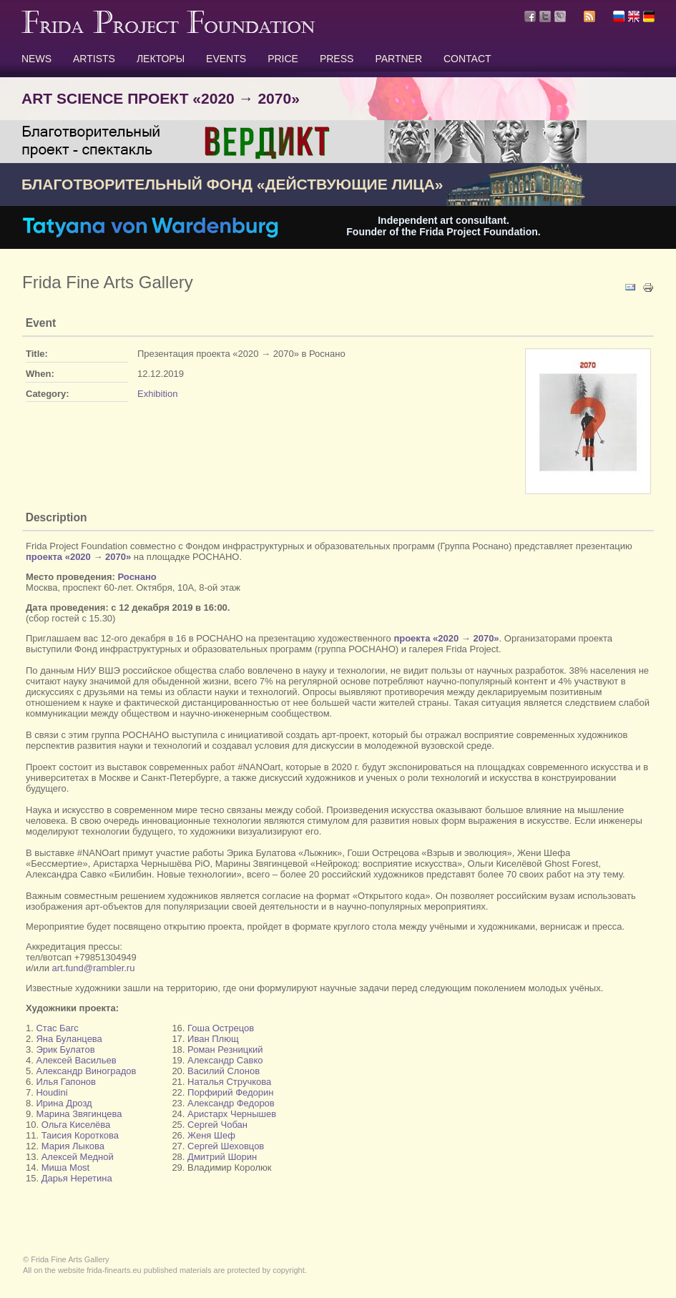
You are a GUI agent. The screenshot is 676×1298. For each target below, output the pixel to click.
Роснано (137, 576)
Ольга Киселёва (76, 1124)
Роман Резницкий (224, 1049)
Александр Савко (225, 1060)
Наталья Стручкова (229, 1081)
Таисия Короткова (80, 1135)
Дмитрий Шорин (222, 1156)
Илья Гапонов (65, 1081)
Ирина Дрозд (64, 1103)
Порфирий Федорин (230, 1092)
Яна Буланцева (69, 1038)
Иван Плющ (213, 1038)
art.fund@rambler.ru (93, 968)
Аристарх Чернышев (231, 1113)
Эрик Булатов (65, 1049)
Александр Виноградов (86, 1071)
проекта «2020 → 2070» (78, 556)
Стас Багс (57, 1028)
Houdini (51, 1092)
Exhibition (157, 393)
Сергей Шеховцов (225, 1146)
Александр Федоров (231, 1103)
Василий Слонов (223, 1071)
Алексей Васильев (76, 1060)
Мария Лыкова (72, 1146)
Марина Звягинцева (79, 1113)
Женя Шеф (211, 1135)
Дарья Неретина (76, 1178)
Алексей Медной (77, 1156)
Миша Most (65, 1167)
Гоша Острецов (220, 1028)
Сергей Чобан (217, 1124)
